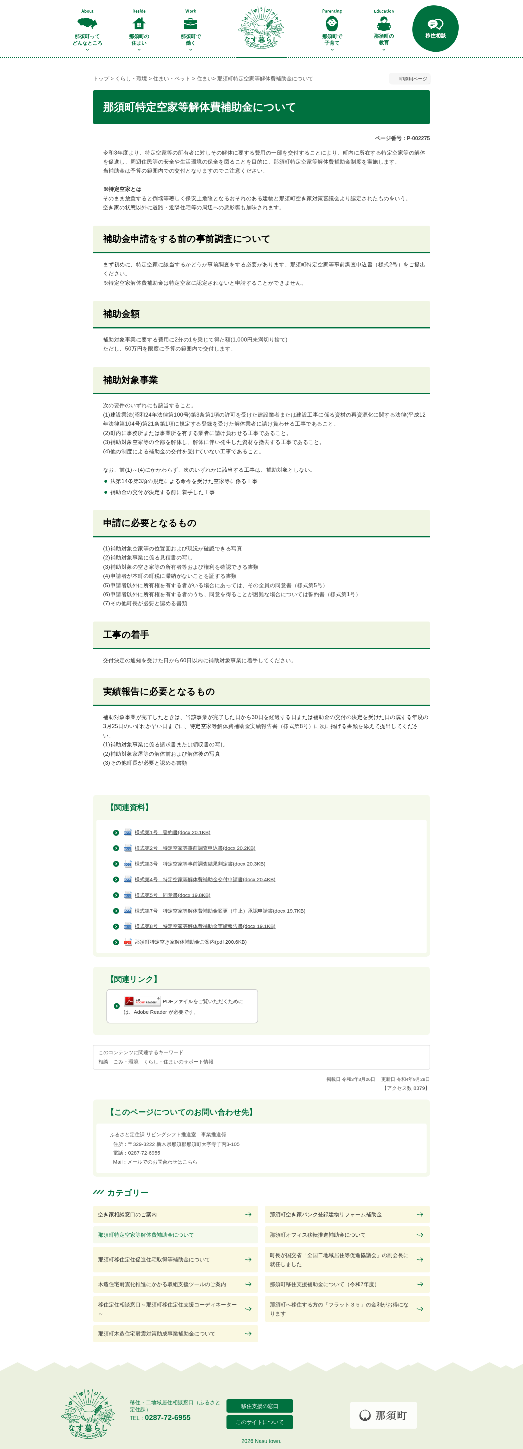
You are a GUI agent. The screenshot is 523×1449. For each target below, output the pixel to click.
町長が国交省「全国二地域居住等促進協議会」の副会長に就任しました (339, 1259)
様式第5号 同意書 (172, 895)
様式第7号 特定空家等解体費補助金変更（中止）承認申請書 (220, 911)
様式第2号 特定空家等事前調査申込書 (195, 848)
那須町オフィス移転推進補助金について (318, 1235)
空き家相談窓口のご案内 (127, 1214)
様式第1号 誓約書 (172, 832)
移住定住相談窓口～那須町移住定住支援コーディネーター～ (167, 1309)
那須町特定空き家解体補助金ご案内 (190, 942)
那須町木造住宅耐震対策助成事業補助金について (156, 1334)
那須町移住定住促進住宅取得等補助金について (154, 1259)
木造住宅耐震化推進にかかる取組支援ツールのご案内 (162, 1284)
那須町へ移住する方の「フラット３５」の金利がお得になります (339, 1309)
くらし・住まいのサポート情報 (178, 1061)
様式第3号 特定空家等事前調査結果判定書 (200, 864)
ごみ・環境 (125, 1061)
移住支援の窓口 (260, 1406)
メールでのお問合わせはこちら (162, 1162)
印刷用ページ (413, 78)
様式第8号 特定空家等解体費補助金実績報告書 (205, 926)
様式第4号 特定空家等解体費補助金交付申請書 (205, 879)
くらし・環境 (131, 78)
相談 (103, 1061)
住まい (205, 78)
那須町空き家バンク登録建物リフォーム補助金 (326, 1214)
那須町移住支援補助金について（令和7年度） (325, 1284)
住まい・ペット (171, 78)
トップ (101, 78)
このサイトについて (260, 1422)
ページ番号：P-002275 (402, 138)
